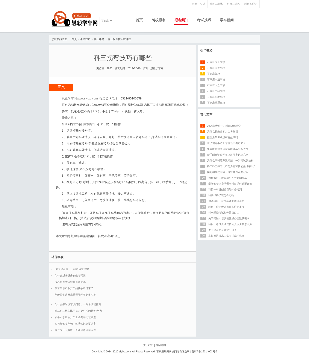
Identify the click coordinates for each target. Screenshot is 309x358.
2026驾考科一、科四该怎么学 (72, 269)
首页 (139, 20)
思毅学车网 (75, 236)
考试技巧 (204, 20)
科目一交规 (198, 3)
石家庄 (105, 20)
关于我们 (148, 345)
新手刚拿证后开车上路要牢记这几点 (75, 317)
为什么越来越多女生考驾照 (70, 275)
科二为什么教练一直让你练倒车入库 (75, 330)
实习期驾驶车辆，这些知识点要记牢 (75, 323)
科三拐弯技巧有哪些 (119, 39)
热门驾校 (206, 50)
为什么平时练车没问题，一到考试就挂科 (78, 304)
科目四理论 (250, 3)
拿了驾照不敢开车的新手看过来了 (74, 288)
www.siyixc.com (87, 98)
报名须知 (181, 20)
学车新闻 (227, 20)
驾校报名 (158, 20)
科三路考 (99, 39)
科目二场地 (216, 3)
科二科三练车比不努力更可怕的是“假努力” (79, 310)
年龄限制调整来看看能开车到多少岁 (75, 294)
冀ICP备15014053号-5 (204, 351)
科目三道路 (233, 3)
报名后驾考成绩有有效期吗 (70, 281)
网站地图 (161, 345)
